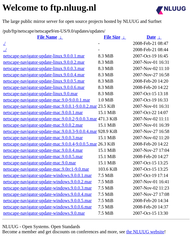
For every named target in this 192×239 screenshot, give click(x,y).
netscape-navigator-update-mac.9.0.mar (39, 162)
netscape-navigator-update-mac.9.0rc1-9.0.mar (46, 169)
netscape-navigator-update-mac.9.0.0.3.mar (43, 137)
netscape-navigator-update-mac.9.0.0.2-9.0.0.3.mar (50, 118)
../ (5, 49)
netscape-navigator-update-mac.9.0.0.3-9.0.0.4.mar (50, 131)
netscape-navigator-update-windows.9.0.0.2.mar (47, 181)
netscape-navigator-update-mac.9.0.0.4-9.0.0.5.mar (50, 144)
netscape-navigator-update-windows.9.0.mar (44, 213)
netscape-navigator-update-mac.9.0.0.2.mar (43, 125)
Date (151, 37)
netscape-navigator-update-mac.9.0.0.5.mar (43, 156)
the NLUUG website (145, 231)
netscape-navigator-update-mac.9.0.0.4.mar (43, 150)
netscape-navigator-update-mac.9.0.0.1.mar (43, 112)
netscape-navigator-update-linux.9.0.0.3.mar (44, 68)
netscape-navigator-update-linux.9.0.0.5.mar (44, 81)
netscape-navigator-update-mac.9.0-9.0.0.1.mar (46, 99)
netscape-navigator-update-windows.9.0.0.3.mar (47, 188)
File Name (47, 37)
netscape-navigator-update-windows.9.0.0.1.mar (47, 175)
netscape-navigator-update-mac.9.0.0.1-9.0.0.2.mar (50, 106)
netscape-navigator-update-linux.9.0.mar (40, 93)
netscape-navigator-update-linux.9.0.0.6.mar (44, 87)
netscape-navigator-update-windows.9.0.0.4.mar (47, 194)
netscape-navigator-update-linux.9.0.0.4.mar (44, 74)
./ (4, 43)
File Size (112, 37)
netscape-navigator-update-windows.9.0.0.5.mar (47, 200)
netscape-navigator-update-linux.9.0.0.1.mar (44, 55)
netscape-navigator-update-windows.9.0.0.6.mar (47, 206)
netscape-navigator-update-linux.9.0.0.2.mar (44, 62)
